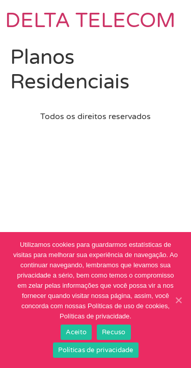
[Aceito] (178, 300)
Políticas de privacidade (95, 350)
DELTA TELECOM (90, 20)
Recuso (114, 332)
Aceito (76, 332)
